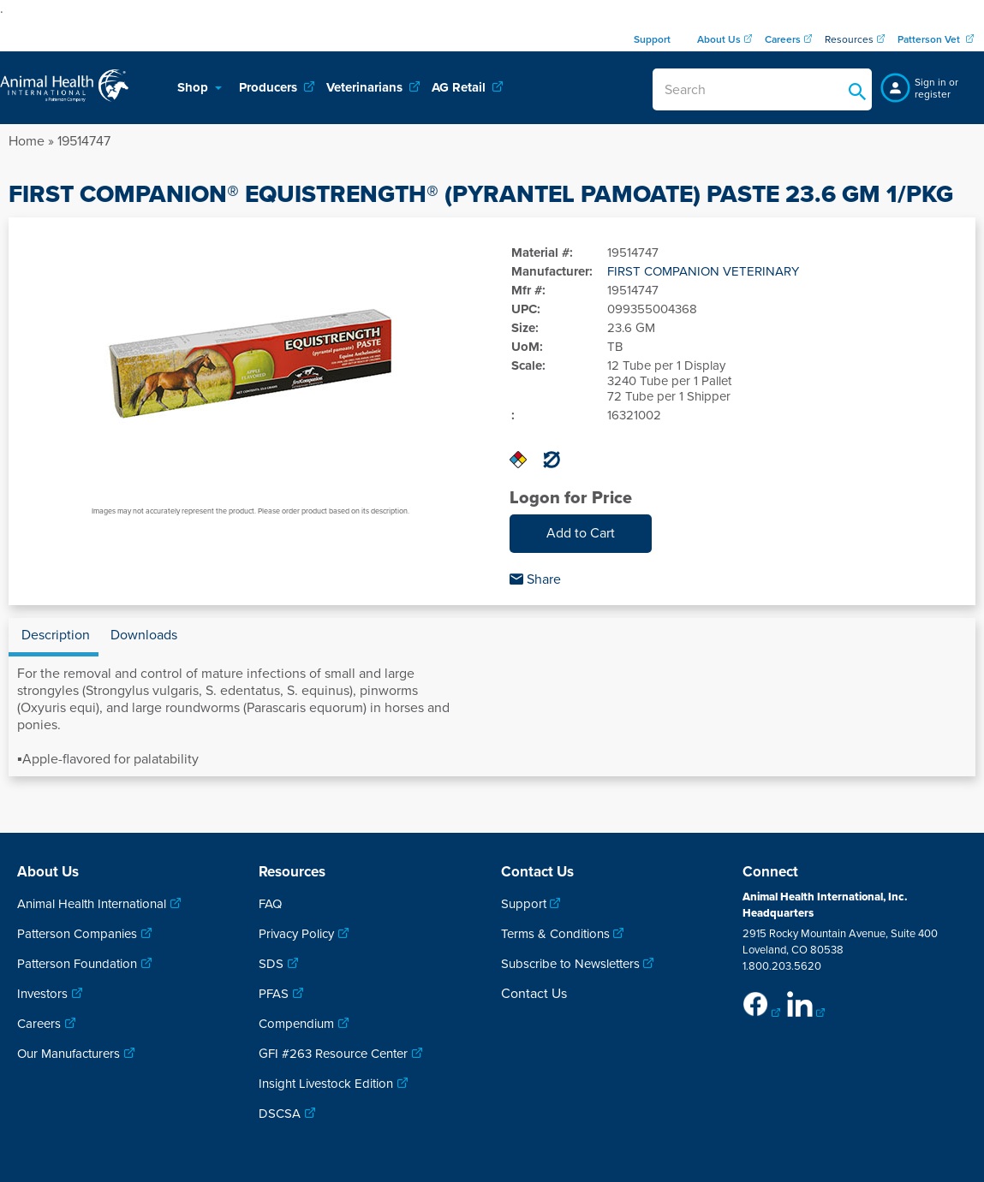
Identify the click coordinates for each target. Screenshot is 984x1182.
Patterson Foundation (77, 963)
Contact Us (534, 993)
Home (27, 141)
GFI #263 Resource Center (333, 1053)
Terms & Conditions (555, 933)
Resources (849, 39)
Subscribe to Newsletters (570, 963)
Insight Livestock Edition (326, 1083)
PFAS (274, 993)
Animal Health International (91, 904)
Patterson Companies (77, 933)
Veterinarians (366, 87)
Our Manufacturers (68, 1053)
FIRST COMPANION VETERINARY (703, 271)
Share (535, 579)
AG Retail (460, 87)
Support (523, 904)
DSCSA (280, 1113)
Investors (42, 993)
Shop (194, 87)
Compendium (296, 1023)
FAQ (270, 904)
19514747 (83, 141)
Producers (270, 87)
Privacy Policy (296, 933)
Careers (39, 1023)
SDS (271, 963)
